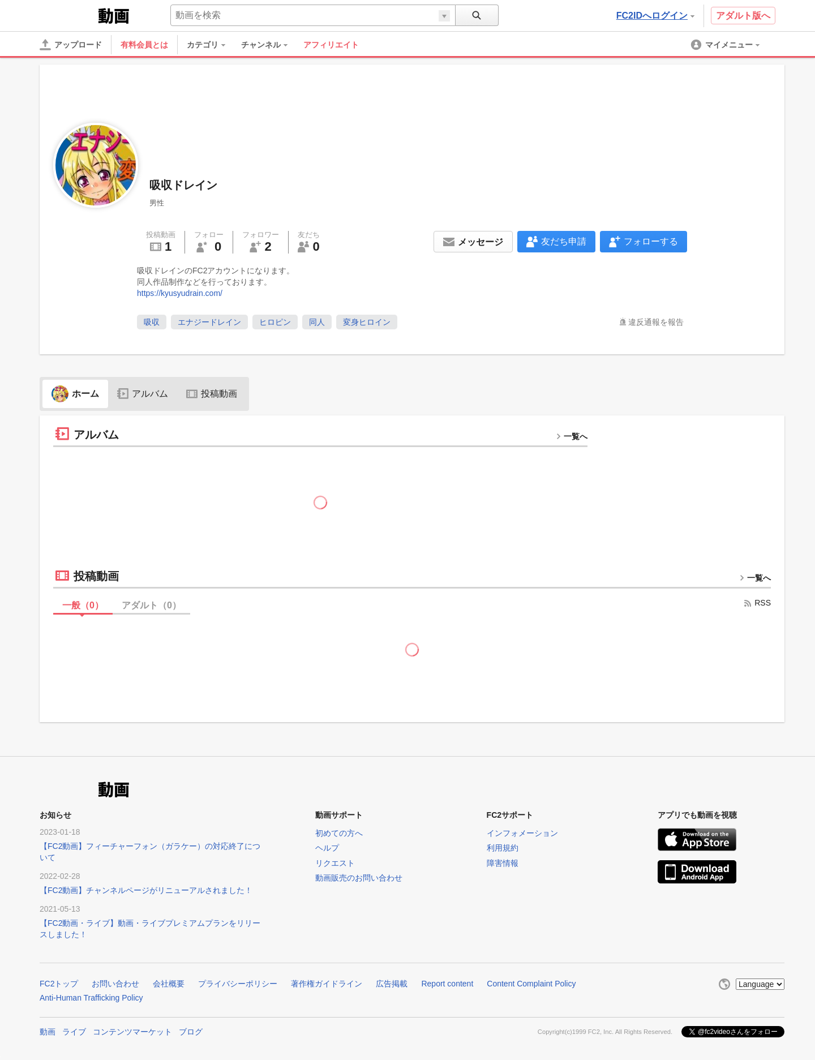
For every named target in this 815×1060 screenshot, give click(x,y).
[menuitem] (212, 44)
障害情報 (502, 863)
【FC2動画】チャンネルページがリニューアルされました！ (146, 890)
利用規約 (502, 847)
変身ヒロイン (367, 322)
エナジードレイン (209, 322)
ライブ (74, 1031)
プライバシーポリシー (237, 983)
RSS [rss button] (757, 602)
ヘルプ (327, 847)
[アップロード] (71, 44)
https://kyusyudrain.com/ (179, 293)
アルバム (142, 393)
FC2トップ (59, 983)
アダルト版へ (743, 15)
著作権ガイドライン (326, 983)
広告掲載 (392, 983)
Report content (447, 983)
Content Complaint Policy (531, 983)
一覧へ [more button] (571, 436)
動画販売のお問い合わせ (358, 877)
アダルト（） (151, 605)
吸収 (152, 322)
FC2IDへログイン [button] (655, 15)
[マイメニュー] (726, 44)
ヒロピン (275, 322)
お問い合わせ (115, 983)
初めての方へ (339, 833)
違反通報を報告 (656, 322)
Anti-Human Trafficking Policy (91, 997)
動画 (47, 1031)
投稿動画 (211, 393)
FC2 (68, 15)
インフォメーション (522, 833)
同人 (317, 322)
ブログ (191, 1031)
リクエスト (335, 863)
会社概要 (169, 983)
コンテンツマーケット (132, 1031)
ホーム (75, 393)
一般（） (83, 605)
